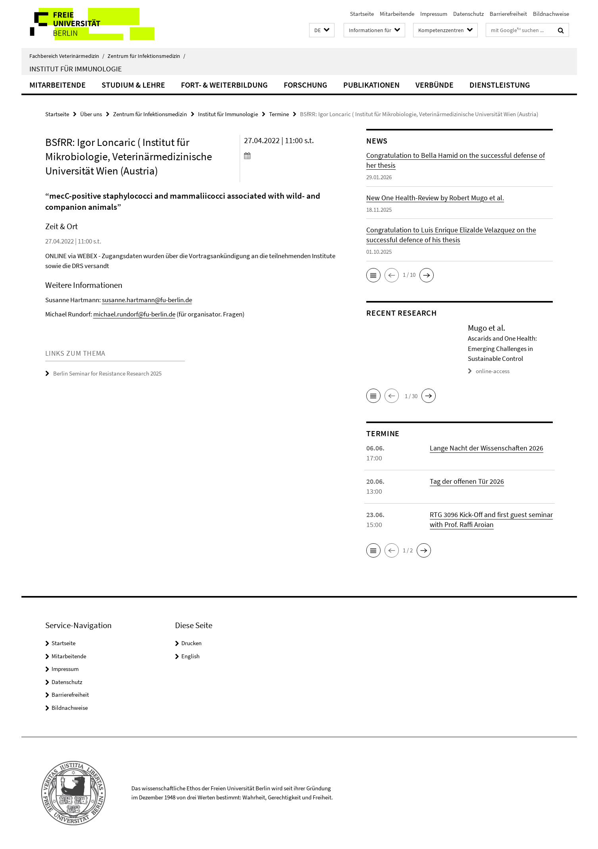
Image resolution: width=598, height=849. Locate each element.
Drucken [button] (191, 643)
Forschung (305, 85)
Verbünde (434, 85)
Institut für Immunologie (75, 68)
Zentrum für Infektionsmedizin (146, 56)
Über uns (91, 114)
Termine (279, 114)
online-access (493, 371)
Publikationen (371, 85)
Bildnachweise (551, 13)
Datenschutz (468, 13)
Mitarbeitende (397, 13)
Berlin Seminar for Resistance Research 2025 (107, 373)
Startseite (362, 13)
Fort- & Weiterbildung (224, 85)
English (190, 656)
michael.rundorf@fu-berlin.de (134, 314)
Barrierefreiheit (508, 13)
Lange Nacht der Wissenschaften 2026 (486, 447)
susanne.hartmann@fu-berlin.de (147, 299)
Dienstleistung (499, 85)
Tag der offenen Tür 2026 (467, 481)
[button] (322, 30)
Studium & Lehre (133, 85)
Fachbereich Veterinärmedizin (66, 56)
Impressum (433, 13)
